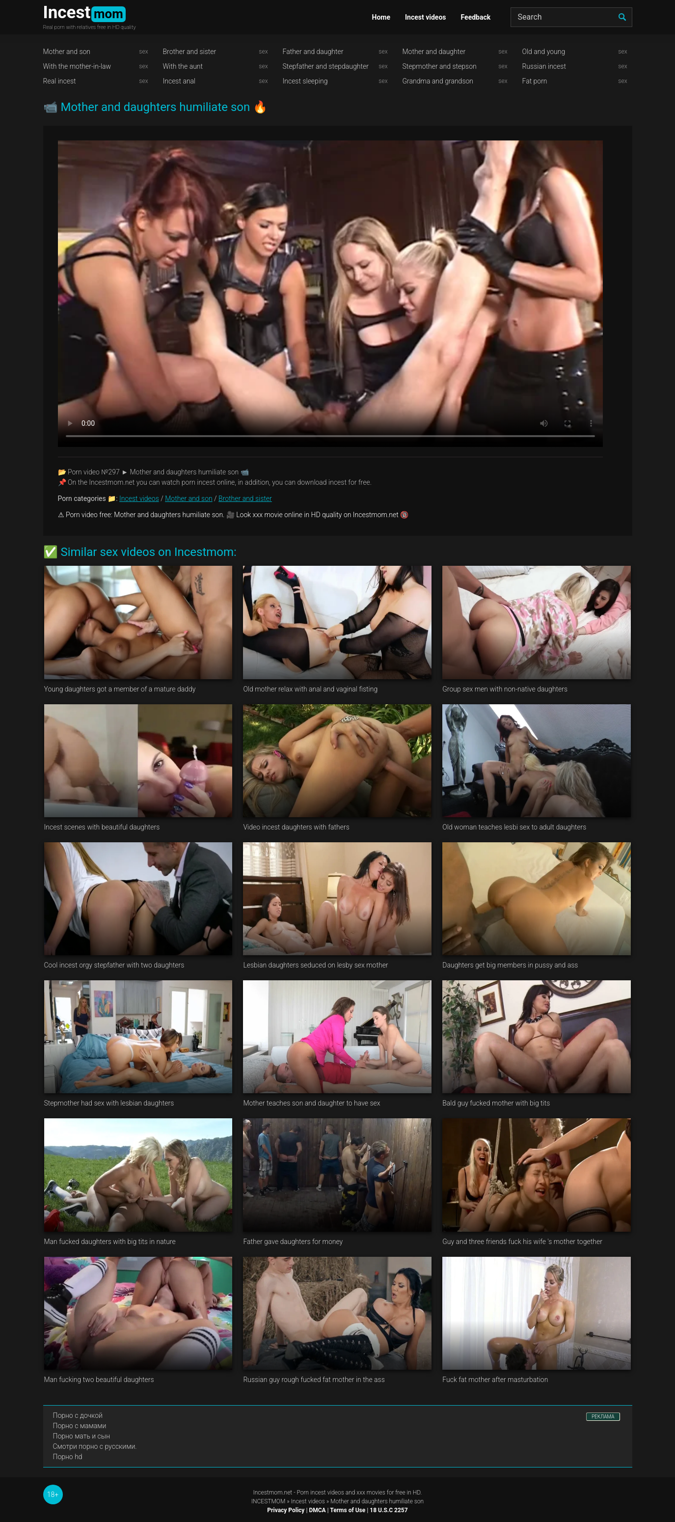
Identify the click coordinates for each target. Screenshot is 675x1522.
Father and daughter (313, 51)
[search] (622, 17)
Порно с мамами (80, 1426)
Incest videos (425, 17)
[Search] (571, 17)
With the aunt (183, 66)
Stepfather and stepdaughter (326, 66)
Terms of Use (347, 1510)
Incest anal (179, 81)
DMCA (317, 1510)
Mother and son (67, 51)
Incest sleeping (305, 81)
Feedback (476, 17)
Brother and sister (189, 51)
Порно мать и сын (81, 1436)
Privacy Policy (285, 1510)
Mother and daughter (434, 51)
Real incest (59, 81)
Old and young (544, 51)
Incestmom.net (273, 1492)
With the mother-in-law (77, 66)
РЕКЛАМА (603, 1416)
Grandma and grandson (438, 81)
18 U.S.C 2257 (388, 1510)
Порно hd (67, 1457)
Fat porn (534, 81)
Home (381, 17)
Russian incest (544, 66)
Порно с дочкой (78, 1415)
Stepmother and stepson (440, 66)
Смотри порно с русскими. (95, 1446)
